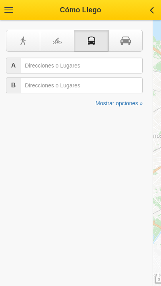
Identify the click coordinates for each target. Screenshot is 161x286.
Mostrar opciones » (119, 103)
